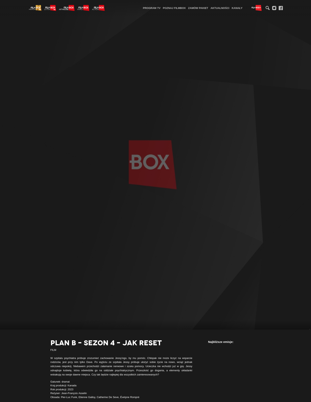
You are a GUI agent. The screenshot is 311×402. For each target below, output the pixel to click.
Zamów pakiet (198, 8)
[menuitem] (152, 7)
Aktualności (220, 8)
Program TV (152, 8)
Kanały (237, 8)
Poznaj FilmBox (174, 8)
